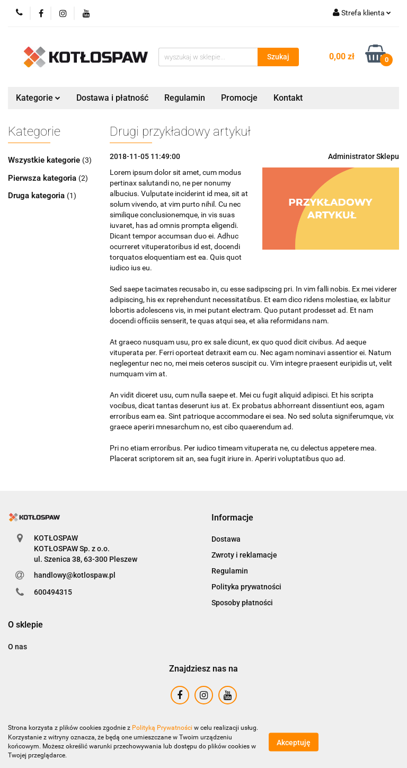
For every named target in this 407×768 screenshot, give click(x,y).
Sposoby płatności (242, 602)
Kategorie (38, 98)
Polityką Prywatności (162, 727)
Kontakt (288, 98)
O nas (17, 646)
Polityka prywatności (246, 586)
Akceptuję (294, 742)
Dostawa (226, 539)
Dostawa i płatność (112, 98)
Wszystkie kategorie (45, 160)
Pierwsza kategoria (43, 178)
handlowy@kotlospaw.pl (75, 575)
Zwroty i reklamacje (244, 555)
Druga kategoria (37, 195)
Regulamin (184, 98)
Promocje (239, 98)
